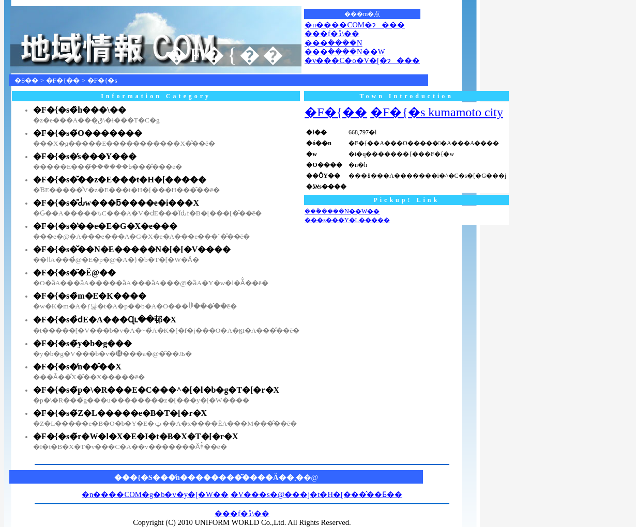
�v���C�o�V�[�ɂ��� (362, 60)
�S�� (26, 80)
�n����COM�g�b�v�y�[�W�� (155, 494)
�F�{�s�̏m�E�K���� (89, 295)
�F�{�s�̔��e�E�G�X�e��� (105, 226)
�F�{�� (63, 80)
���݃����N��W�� (342, 211)
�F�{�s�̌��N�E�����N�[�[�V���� (132, 249)
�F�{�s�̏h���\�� (79, 109)
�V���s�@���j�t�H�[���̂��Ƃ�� (316, 494)
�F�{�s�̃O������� (87, 133)
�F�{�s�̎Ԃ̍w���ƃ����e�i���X (116, 202)
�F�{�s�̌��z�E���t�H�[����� (119, 179)
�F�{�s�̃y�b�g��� (82, 343)
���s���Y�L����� (347, 220)
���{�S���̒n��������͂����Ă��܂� (209, 477)
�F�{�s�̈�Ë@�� (74, 272)
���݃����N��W (345, 52)
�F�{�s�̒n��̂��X (77, 366)
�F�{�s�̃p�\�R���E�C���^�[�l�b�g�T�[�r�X (156, 389)
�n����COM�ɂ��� (355, 25)
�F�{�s (102, 80)
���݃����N (333, 43)
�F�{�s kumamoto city (436, 112)
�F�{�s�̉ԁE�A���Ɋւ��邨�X (104, 319)
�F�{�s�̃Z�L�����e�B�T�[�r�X (120, 413)
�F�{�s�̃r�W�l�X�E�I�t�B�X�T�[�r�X (135, 436)
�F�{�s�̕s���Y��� (85, 156)
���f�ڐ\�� (332, 33)
